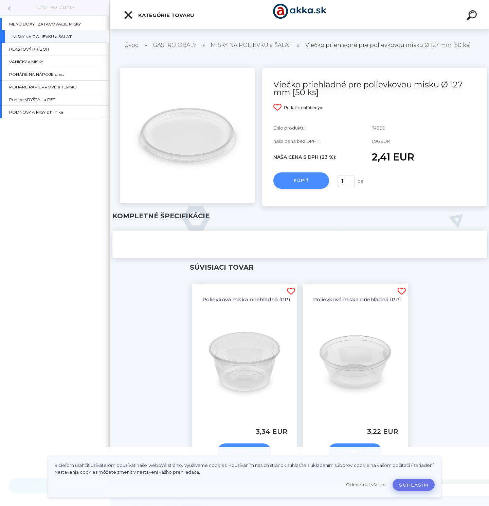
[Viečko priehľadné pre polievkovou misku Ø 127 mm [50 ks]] (187, 70)
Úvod (131, 45)
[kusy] (346, 181)
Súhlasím (413, 485)
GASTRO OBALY (56, 7)
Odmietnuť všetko (366, 484)
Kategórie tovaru (158, 15)
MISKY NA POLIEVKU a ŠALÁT (251, 45)
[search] (473, 16)
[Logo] (300, 14)
